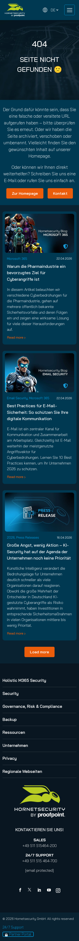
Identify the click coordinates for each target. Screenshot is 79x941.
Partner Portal (20, 934)
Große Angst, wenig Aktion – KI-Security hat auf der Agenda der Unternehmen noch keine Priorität (39, 551)
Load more (39, 652)
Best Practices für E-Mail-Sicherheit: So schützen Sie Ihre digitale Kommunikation (37, 412)
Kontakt (60, 193)
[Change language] (50, 10)
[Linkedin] (39, 890)
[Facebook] (21, 890)
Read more (15, 337)
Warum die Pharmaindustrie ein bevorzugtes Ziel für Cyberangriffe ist (36, 273)
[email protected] (39, 870)
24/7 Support (13, 927)
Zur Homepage (25, 193)
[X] (30, 890)
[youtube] (48, 890)
